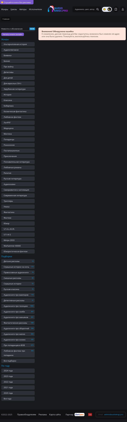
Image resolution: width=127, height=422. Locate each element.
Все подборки (10, 361)
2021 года (8, 387)
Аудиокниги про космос (15, 339)
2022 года (8, 382)
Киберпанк (9, 106)
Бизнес (7, 61)
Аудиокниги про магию (14, 334)
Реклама (43, 414)
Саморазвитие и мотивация (16, 190)
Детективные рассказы (14, 300)
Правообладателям (26, 414)
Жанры (4, 9)
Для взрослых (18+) (12, 83)
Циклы (14, 9)
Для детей (8, 78)
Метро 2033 (9, 240)
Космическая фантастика (15, 111)
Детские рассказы (12, 261)
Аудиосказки (9, 184)
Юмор (6, 223)
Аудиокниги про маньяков (16, 317)
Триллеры (8, 201)
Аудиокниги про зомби (14, 311)
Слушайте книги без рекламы (16, 2)
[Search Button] (97, 9)
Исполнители (35, 9)
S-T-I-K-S (7, 234)
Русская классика (11, 289)
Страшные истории (12, 283)
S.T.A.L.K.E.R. (9, 229)
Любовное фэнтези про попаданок (14, 353)
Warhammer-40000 (12, 246)
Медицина (8, 128)
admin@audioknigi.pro (113, 414)
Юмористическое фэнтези (16, 251)
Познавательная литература (17, 162)
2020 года (8, 393)
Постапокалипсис (12, 150)
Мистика (8, 134)
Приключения (10, 156)
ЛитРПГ (7, 122)
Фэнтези (7, 218)
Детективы (9, 72)
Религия (7, 173)
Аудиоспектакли (11, 50)
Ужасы (7, 206)
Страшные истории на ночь (16, 267)
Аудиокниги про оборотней (16, 328)
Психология (9, 145)
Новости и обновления (11, 29)
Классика (8, 100)
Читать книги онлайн (12, 34)
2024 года (8, 370)
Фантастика (9, 212)
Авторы (23, 9)
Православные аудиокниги (16, 272)
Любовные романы (12, 167)
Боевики (8, 55)
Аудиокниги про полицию (16, 306)
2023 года (8, 376)
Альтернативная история (15, 44)
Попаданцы (9, 139)
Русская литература (12, 178)
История (7, 94)
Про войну (9, 66)
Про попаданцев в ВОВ (14, 345)
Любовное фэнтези (12, 117)
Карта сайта (55, 414)
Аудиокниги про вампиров (16, 295)
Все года (7, 398)
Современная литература (15, 195)
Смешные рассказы (12, 278)
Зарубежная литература (14, 89)
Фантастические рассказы (15, 323)
